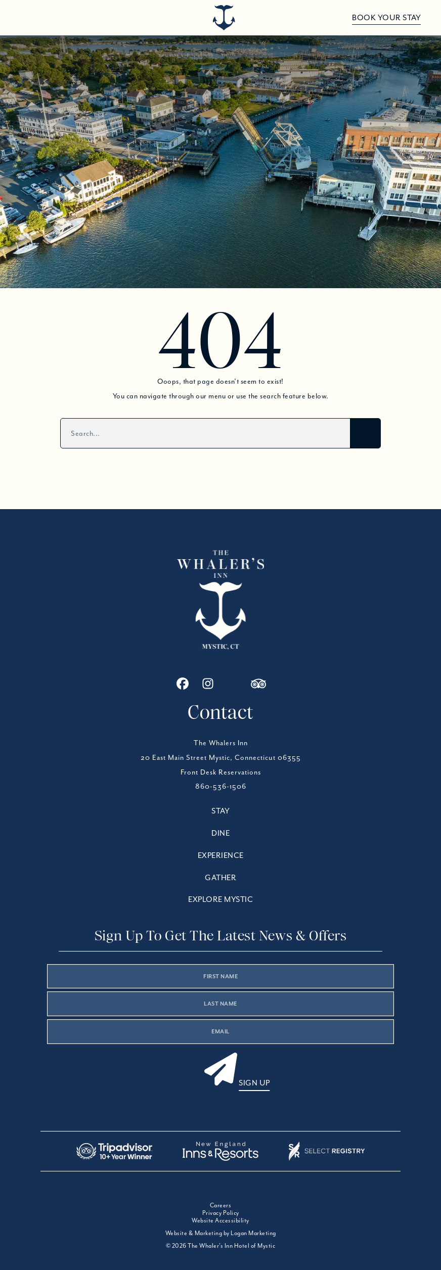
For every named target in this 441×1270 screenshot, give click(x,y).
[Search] (365, 433)
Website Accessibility (220, 1220)
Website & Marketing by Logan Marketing (220, 1233)
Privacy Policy (220, 1212)
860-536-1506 (220, 786)
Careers (221, 1205)
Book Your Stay (386, 18)
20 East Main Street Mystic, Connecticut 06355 (221, 757)
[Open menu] (26, 18)
